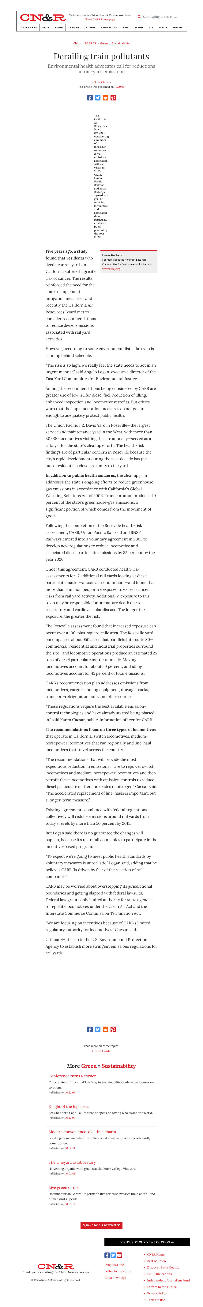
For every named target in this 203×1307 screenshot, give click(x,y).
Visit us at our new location (147, 1242)
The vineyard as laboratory (72, 1162)
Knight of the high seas (69, 1106)
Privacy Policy (157, 1293)
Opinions (74, 27)
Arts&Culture (109, 27)
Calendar (90, 27)
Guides (163, 27)
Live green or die (64, 1187)
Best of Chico (156, 1261)
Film (151, 27)
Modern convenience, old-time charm (82, 1131)
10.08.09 (70, 1173)
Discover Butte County (163, 1267)
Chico (77, 43)
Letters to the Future (162, 1287)
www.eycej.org (111, 269)
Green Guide (101, 1051)
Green (46, 27)
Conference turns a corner (72, 1075)
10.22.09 (70, 1092)
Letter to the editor (118, 1271)
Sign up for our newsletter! (101, 1225)
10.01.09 (70, 1204)
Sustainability (121, 43)
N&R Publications (159, 1274)
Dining (139, 27)
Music (126, 27)
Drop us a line (114, 1265)
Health (59, 27)
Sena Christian (103, 82)
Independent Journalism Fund (168, 1280)
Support (177, 27)
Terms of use (156, 1300)
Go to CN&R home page (100, 19)
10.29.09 (90, 43)
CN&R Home (156, 1254)
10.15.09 (70, 1148)
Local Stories (29, 27)
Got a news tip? (115, 1278)
